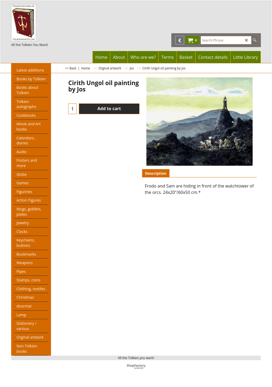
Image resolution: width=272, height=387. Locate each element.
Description (156, 173)
